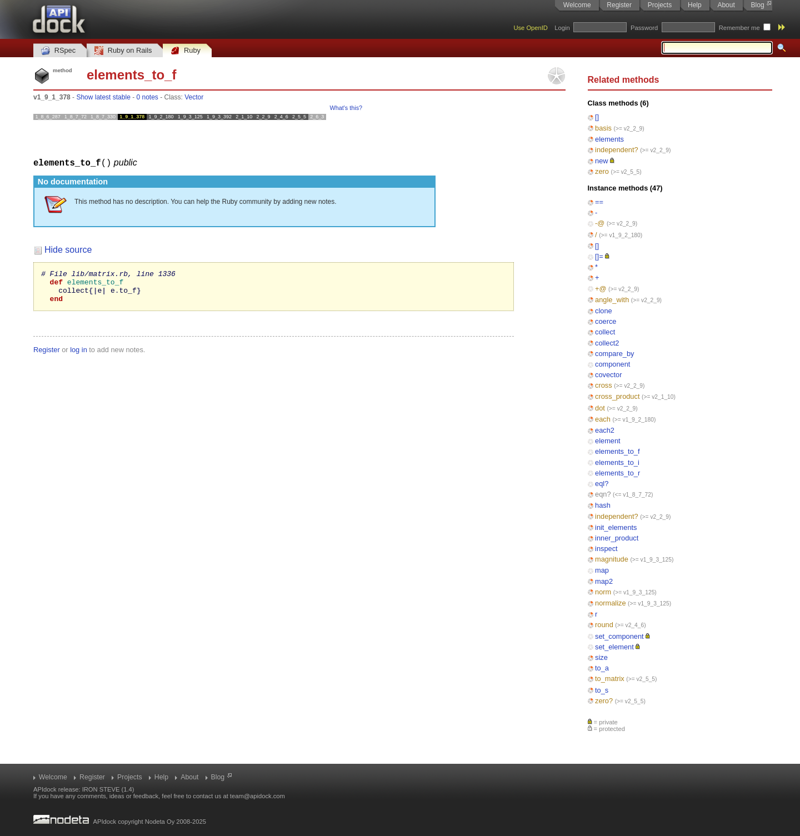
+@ (600, 288)
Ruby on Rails (123, 51)
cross (603, 385)
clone (603, 311)
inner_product (616, 538)
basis (603, 128)
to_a (602, 668)
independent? (616, 150)
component (612, 364)
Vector (193, 97)
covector (608, 375)
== (599, 202)
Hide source (68, 249)
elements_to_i (617, 462)
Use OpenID (530, 27)
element (608, 441)
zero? (604, 701)
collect (605, 332)
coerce (605, 321)
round (604, 624)
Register (619, 5)
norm (603, 592)
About (725, 5)
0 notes (147, 97)
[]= (599, 256)
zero (602, 171)
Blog (757, 5)
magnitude (611, 559)
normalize (610, 603)
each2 (604, 430)
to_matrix (609, 678)
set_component (619, 636)
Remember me (739, 27)
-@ (599, 223)
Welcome (577, 5)
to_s (601, 690)
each (603, 419)
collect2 (607, 343)
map (602, 570)
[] (597, 117)
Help (695, 5)
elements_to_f (617, 451)
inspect (606, 548)
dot (600, 408)
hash (603, 505)
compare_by (614, 353)
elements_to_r (617, 473)
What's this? (346, 107)
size (601, 657)
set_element (614, 647)
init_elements (616, 527)
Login (561, 27)
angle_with (612, 300)
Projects (660, 5)
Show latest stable (103, 97)
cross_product (617, 396)
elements (609, 139)
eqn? (603, 494)
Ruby (186, 51)
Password (644, 27)
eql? (601, 483)
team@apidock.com (257, 796)
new (601, 161)
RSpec (58, 51)
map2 (604, 581)
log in (78, 356)
